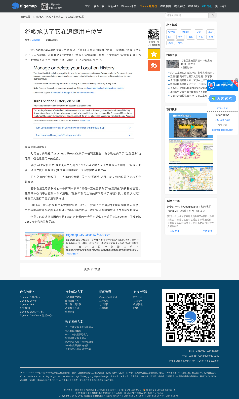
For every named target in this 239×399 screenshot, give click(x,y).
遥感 (210, 37)
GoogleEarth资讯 (108, 297)
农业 (200, 37)
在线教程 (138, 300)
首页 (87, 6)
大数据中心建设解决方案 (78, 349)
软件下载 (99, 6)
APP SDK (25, 308)
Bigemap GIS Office (30, 297)
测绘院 (185, 31)
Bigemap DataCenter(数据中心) (36, 315)
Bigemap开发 (128, 6)
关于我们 (220, 6)
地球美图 (104, 304)
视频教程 (179, 6)
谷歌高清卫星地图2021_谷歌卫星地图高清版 (193, 95)
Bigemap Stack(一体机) (32, 311)
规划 (210, 31)
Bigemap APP (27, 304)
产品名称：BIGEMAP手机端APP (130, 393)
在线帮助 (193, 6)
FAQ (135, 308)
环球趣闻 (104, 308)
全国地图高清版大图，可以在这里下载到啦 (192, 80)
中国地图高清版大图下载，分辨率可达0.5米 (192, 84)
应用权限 (101, 390)
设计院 (171, 31)
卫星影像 (104, 300)
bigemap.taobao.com (222, 130)
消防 (190, 37)
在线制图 (165, 6)
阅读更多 (207, 231)
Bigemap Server (28, 300)
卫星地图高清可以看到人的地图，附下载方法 (193, 76)
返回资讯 (174, 231)
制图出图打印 (72, 300)
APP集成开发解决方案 (76, 345)
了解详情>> (72, 254)
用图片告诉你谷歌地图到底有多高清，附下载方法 (195, 91)
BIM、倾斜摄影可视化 (76, 334)
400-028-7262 (222, 120)
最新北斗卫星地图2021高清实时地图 (189, 88)
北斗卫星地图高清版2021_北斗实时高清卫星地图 (195, 72)
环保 (180, 42)
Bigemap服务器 (148, 6)
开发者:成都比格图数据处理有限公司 (93, 393)
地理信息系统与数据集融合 (79, 341)
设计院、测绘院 (73, 304)
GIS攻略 (47, 16)
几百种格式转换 (73, 297)
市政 (180, 37)
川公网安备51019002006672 (160, 390)
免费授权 (222, 98)
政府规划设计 (72, 308)
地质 (170, 42)
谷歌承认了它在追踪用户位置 (69, 16)
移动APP (113, 6)
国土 (170, 37)
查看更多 (70, 311)
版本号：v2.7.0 (155, 393)
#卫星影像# (187, 67)
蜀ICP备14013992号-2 (130, 390)
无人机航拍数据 (73, 331)
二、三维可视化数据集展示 (79, 327)
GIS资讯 (207, 6)
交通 (199, 31)
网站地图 (112, 390)
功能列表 (90, 390)
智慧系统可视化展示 (75, 338)
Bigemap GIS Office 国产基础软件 (88, 235)
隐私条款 (79, 390)
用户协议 (68, 390)
